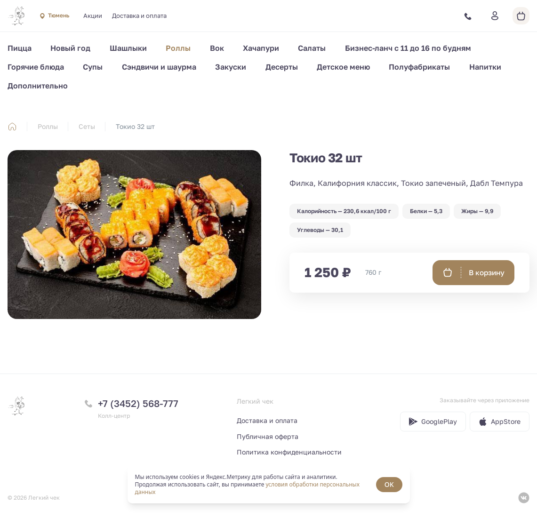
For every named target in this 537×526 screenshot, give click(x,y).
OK (389, 484)
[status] (269, 484)
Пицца (20, 48)
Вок (217, 48)
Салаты (312, 48)
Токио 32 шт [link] (135, 126)
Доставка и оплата (139, 15)
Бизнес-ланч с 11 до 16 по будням (408, 48)
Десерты (281, 67)
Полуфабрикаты (419, 67)
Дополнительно (38, 85)
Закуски (230, 67)
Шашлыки (128, 48)
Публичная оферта (267, 436)
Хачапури (261, 48)
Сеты (87, 126)
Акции (92, 15)
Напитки (485, 67)
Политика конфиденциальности (289, 452)
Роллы (178, 48)
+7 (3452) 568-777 (138, 403)
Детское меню (343, 67)
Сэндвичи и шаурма (159, 67)
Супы (93, 67)
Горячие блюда (36, 67)
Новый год (70, 48)
